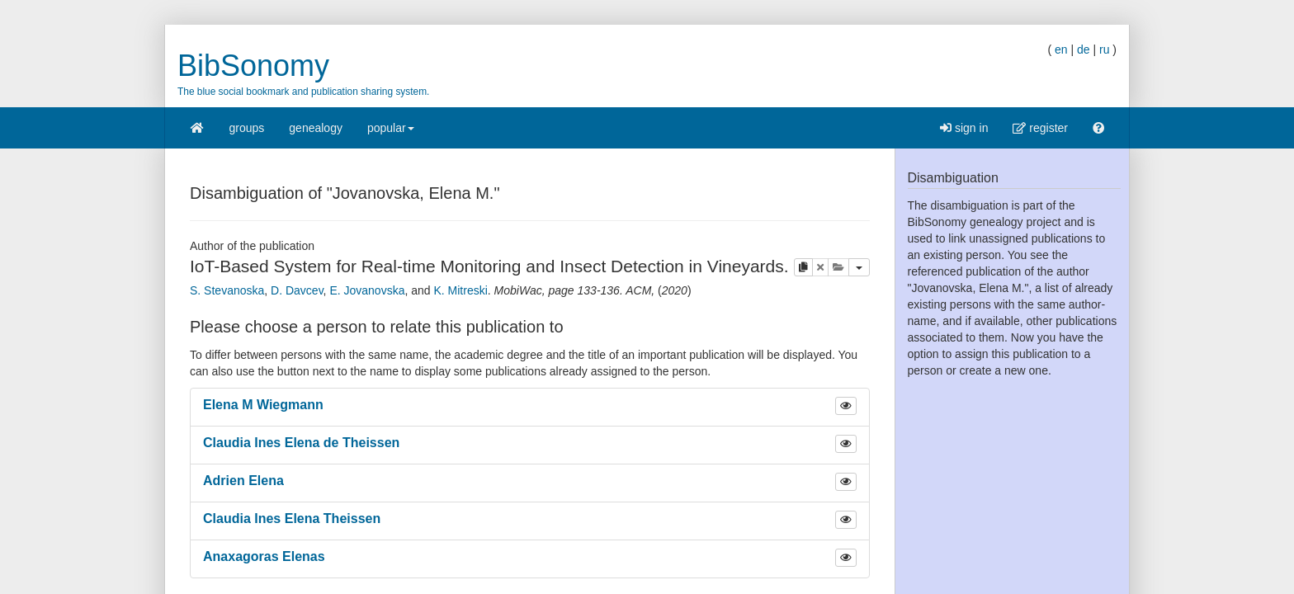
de (1083, 49)
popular (390, 133)
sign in (964, 127)
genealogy (315, 127)
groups (247, 127)
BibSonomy (253, 65)
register (1040, 127)
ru (1104, 49)
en (1061, 49)
